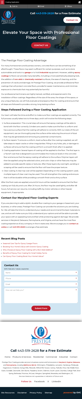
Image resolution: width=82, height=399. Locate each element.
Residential (38, 357)
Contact (73, 357)
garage (28, 72)
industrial (44, 72)
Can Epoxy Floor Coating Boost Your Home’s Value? (23, 256)
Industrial (63, 357)
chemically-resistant (34, 79)
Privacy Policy (36, 393)
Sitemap (48, 393)
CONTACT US (41, 45)
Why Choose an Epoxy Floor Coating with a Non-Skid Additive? (28, 250)
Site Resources (8, 393)
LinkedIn (56, 381)
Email (41, 6)
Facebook (39, 381)
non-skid (18, 79)
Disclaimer (22, 393)
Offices (68, 6)
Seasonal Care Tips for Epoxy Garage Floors (20, 243)
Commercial (51, 357)
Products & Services (21, 357)
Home (7, 357)
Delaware (76, 362)
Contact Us (72, 20)
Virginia (69, 362)
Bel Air (34, 365)
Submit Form (41, 308)
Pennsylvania (11, 365)
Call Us (13, 6)
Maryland (62, 362)
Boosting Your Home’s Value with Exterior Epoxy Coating (25, 247)
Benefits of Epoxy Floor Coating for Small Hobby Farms (25, 253)
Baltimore (27, 365)
